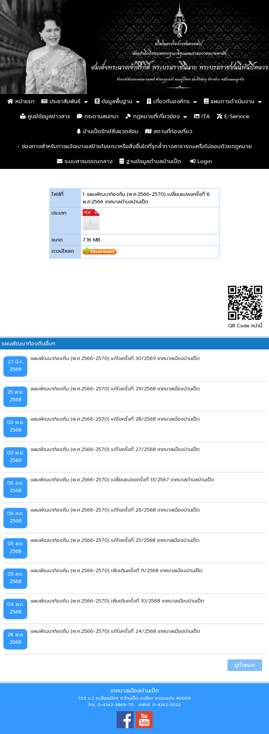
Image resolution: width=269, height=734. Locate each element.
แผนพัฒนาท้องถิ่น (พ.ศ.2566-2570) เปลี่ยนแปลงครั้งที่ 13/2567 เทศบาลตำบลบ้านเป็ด (122, 479)
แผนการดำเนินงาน (229, 101)
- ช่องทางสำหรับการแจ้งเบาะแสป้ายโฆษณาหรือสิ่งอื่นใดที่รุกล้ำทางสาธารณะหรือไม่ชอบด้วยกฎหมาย (134, 146)
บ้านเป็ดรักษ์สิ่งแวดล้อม (107, 131)
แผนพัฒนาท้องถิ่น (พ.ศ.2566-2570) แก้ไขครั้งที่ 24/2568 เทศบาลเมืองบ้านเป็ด (115, 631)
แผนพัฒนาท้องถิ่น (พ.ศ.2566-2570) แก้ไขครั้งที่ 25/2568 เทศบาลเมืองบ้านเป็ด (115, 540)
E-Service (233, 116)
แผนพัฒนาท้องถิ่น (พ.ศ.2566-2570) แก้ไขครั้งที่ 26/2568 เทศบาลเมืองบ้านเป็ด (115, 510)
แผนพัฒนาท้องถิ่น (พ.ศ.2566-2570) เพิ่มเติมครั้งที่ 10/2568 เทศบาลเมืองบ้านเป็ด (117, 601)
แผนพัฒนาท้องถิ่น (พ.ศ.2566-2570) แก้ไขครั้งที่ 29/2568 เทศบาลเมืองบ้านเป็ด (115, 388)
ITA (202, 116)
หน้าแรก (20, 101)
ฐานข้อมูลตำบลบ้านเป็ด (150, 161)
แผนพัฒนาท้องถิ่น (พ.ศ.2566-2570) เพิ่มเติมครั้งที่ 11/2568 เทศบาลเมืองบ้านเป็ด (117, 570)
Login (201, 161)
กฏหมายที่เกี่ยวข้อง (152, 116)
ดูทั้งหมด (244, 665)
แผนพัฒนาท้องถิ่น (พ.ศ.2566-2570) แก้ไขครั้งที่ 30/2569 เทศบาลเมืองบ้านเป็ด (115, 358)
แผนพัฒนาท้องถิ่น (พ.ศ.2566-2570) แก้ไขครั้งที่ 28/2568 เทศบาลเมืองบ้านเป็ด (115, 419)
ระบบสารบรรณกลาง (85, 161)
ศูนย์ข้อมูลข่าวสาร (45, 116)
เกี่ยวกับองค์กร (168, 101)
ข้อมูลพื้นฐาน (113, 101)
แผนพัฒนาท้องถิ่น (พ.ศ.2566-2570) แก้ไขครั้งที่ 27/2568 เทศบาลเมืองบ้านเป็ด (115, 449)
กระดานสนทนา (98, 116)
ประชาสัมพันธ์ (60, 101)
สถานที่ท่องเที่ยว (168, 131)
